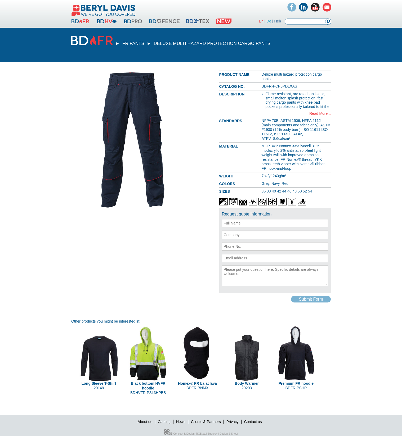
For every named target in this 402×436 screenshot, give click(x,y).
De (268, 21)
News (180, 422)
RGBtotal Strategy (206, 433)
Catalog (164, 422)
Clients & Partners (206, 422)
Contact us (253, 422)
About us (144, 422)
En (261, 21)
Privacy (232, 422)
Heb (277, 21)
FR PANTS (133, 43)
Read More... (320, 113)
